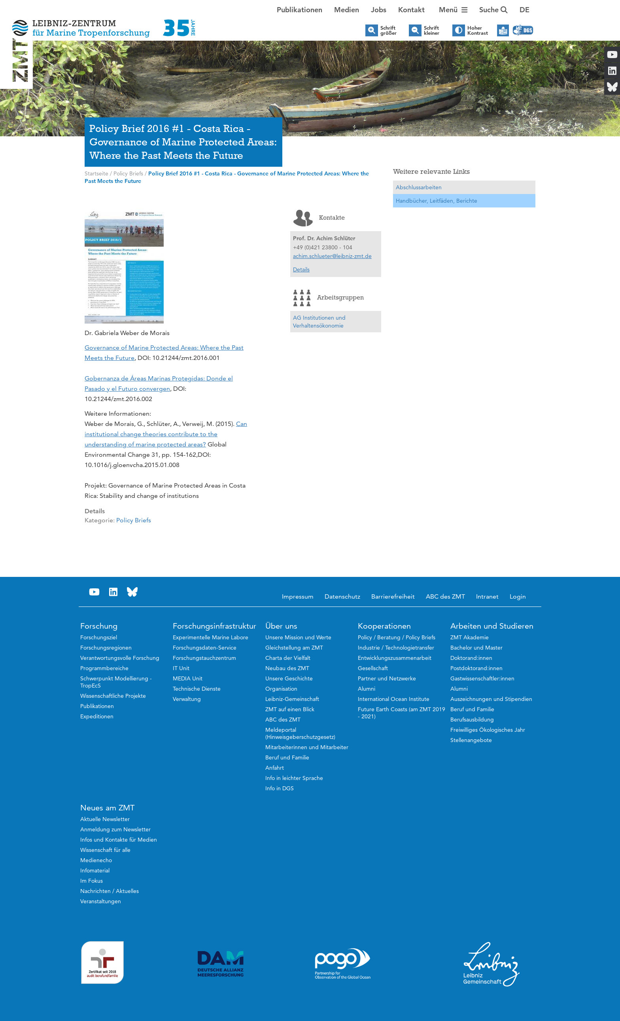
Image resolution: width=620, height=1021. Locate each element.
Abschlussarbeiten (419, 187)
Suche (493, 9)
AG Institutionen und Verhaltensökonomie (319, 321)
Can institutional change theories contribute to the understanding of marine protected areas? (166, 434)
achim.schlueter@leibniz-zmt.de (332, 256)
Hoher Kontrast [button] (477, 30)
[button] (524, 10)
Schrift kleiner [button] (431, 30)
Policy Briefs (133, 520)
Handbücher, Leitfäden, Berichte (436, 200)
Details (301, 269)
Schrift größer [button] (388, 30)
